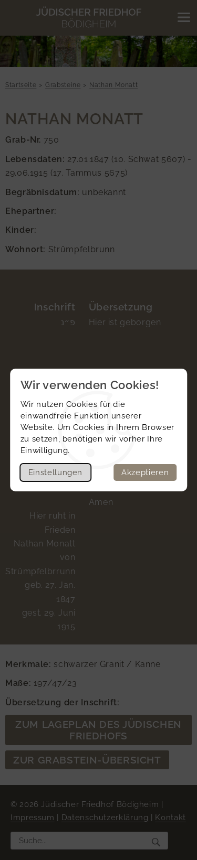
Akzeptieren (145, 472)
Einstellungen (55, 472)
